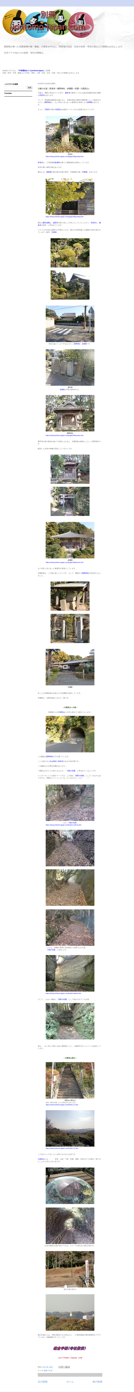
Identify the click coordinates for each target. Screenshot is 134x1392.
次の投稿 (43, 1381)
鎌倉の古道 (48, 1370)
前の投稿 (97, 1381)
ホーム (70, 1381)
